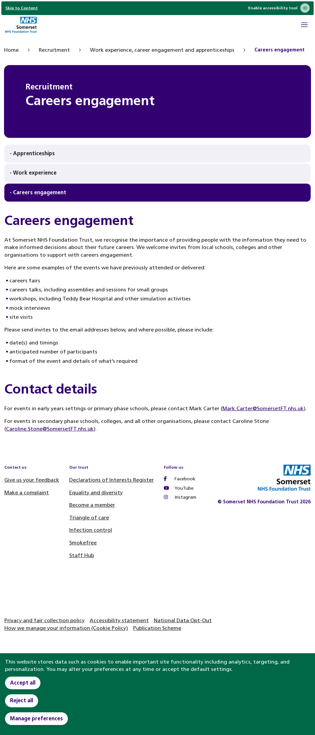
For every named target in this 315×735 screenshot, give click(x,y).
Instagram (180, 497)
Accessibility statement (119, 620)
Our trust (78, 467)
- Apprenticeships (32, 153)
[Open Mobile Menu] (304, 25)
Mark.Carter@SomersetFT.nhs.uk (263, 408)
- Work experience (33, 173)
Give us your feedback (31, 480)
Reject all (21, 700)
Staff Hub (81, 555)
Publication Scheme (157, 628)
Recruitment (54, 50)
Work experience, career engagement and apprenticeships (162, 50)
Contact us (15, 467)
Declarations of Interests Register (111, 480)
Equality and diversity (96, 492)
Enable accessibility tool (279, 8)
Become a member (92, 505)
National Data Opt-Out (183, 620)
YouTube (179, 488)
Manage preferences (36, 718)
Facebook (179, 479)
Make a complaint (26, 492)
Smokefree (83, 542)
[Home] (20, 25)
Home (11, 50)
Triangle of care (89, 517)
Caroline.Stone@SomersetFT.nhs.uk (50, 429)
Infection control (90, 530)
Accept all (22, 683)
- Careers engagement (38, 192)
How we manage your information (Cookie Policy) (66, 628)
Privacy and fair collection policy (44, 620)
